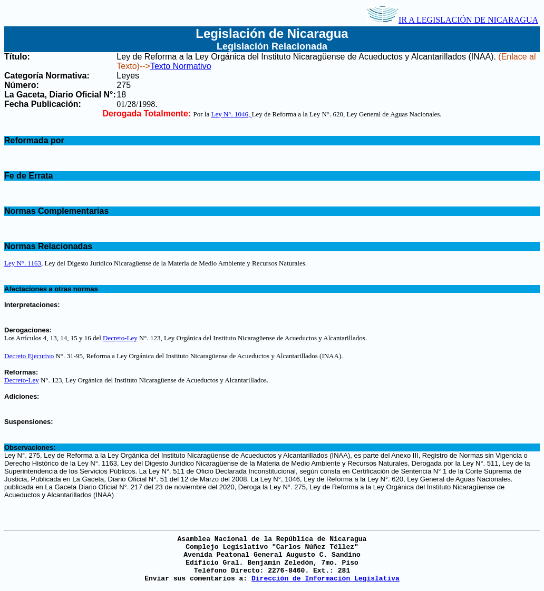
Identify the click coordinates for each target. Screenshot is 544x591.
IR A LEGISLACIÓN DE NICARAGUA (452, 19)
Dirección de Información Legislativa (325, 579)
